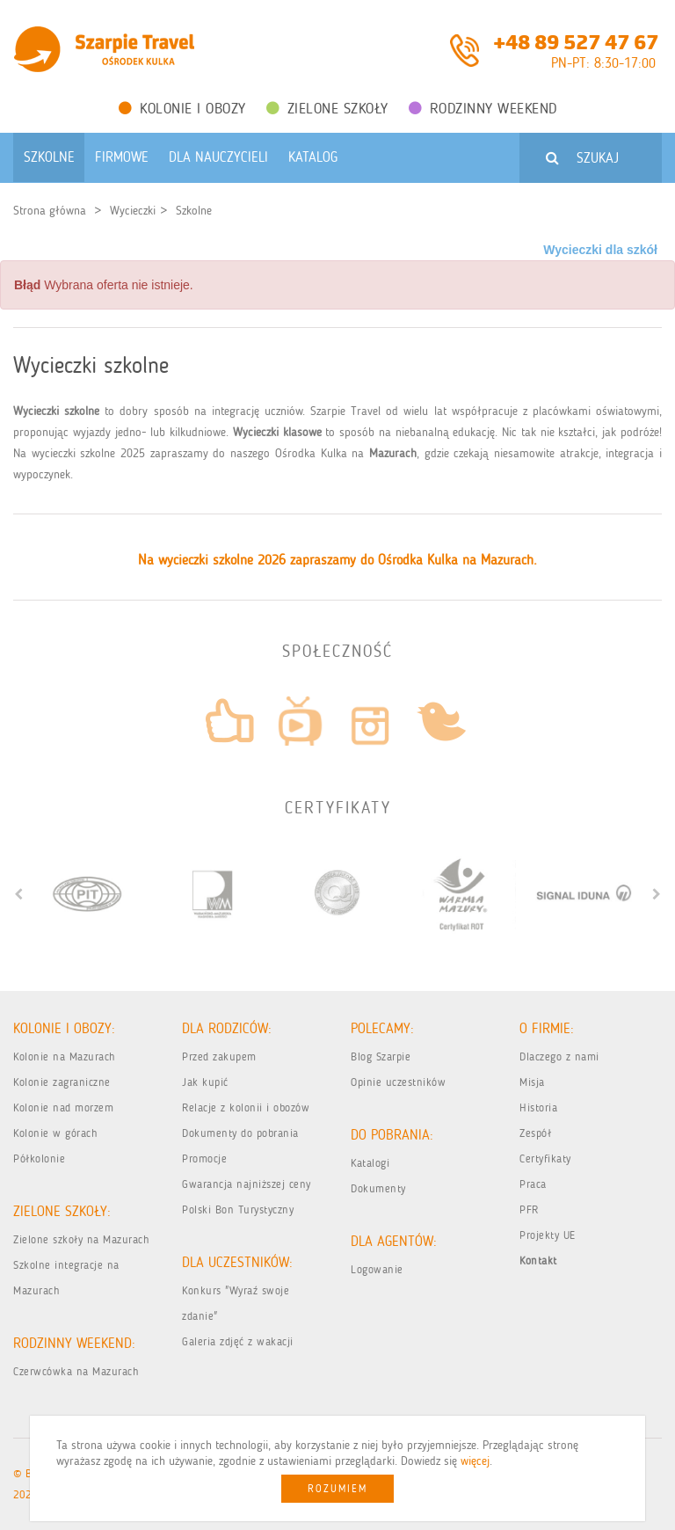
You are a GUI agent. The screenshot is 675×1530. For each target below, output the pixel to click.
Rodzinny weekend (483, 108)
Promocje (204, 1158)
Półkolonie (39, 1158)
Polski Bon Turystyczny (238, 1209)
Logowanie (377, 1269)
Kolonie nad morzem (63, 1107)
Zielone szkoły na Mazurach (81, 1239)
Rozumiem (337, 1489)
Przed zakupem (219, 1056)
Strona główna (49, 210)
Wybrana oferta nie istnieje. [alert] (103, 285)
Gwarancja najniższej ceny (246, 1184)
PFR (529, 1209)
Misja (532, 1082)
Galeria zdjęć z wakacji (238, 1341)
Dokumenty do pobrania (240, 1133)
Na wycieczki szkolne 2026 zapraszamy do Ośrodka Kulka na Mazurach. (337, 559)
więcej (475, 1461)
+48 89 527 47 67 (575, 40)
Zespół (535, 1133)
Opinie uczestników (398, 1082)
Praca (533, 1184)
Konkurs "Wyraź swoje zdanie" (235, 1303)
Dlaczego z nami (559, 1056)
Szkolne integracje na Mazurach (66, 1277)
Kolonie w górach (55, 1133)
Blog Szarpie (380, 1056)
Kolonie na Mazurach (64, 1056)
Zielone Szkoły (327, 108)
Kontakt (538, 1260)
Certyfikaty (545, 1158)
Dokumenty (378, 1188)
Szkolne (194, 210)
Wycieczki (133, 210)
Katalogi (370, 1162)
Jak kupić (205, 1082)
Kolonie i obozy (182, 108)
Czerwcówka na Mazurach (76, 1371)
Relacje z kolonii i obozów (245, 1107)
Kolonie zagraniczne (62, 1082)
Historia (538, 1107)
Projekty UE (547, 1235)
